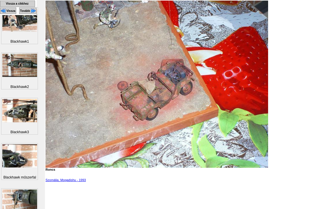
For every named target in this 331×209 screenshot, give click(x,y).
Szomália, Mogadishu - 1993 (66, 180)
